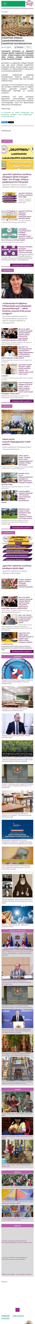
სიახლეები (4, 11)
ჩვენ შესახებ (18, 1316)
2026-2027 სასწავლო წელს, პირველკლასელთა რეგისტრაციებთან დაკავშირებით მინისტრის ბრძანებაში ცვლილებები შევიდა (16, 982)
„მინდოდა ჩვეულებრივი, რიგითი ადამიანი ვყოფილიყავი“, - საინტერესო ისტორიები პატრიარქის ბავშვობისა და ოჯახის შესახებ (17, 901)
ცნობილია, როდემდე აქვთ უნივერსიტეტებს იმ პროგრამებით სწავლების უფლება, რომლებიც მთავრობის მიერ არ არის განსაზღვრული (17, 785)
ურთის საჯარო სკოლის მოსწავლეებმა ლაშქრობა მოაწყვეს (17, 1187)
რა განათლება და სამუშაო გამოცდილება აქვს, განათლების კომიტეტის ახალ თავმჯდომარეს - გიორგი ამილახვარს (17, 114)
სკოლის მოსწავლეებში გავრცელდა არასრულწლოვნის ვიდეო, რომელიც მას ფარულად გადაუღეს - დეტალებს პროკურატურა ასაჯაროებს (16, 867)
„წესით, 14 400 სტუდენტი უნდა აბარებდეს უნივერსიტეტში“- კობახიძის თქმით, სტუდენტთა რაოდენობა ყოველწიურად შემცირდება (17, 953)
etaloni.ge (4, 1281)
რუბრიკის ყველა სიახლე (22, 265)
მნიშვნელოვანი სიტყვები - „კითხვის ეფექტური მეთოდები (16, 1274)
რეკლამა (5, 1318)
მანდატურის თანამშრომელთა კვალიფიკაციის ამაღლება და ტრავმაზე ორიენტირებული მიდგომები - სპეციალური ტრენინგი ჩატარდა (17, 681)
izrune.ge (17, 1089)
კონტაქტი (5, 1316)
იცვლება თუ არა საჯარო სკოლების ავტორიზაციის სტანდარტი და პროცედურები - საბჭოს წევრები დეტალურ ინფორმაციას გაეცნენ (17, 815)
